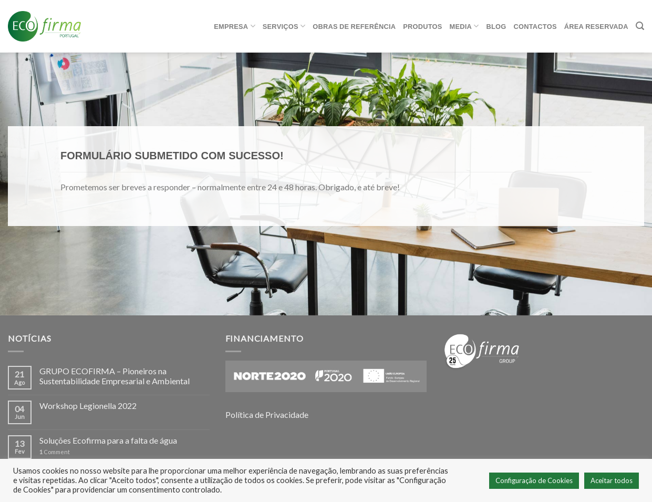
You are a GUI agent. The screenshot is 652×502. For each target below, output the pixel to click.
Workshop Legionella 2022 (88, 406)
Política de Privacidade (266, 414)
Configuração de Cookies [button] (534, 480)
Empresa (234, 26)
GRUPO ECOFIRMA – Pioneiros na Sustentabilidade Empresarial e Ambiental (114, 376)
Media (464, 26)
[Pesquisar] (640, 26)
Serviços (284, 26)
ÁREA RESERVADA (596, 26)
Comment (54, 451)
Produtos (422, 26)
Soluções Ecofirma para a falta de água (108, 440)
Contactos (535, 26)
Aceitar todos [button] (612, 480)
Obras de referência (354, 26)
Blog (496, 26)
